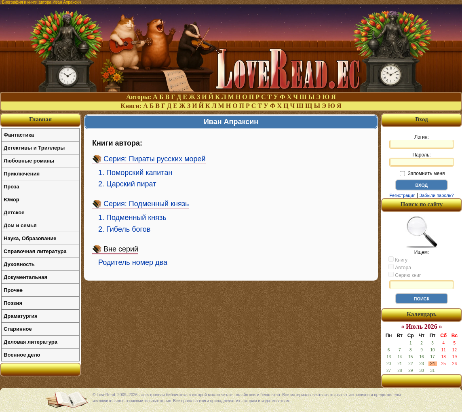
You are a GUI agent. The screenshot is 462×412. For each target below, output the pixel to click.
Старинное (18, 329)
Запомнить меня (422, 173)
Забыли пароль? (437, 195)
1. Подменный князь (132, 217)
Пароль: (421, 159)
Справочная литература (35, 251)
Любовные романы (29, 161)
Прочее (13, 290)
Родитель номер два (132, 262)
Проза (11, 187)
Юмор (11, 199)
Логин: (421, 141)
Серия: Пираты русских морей (154, 159)
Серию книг (404, 275)
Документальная (25, 277)
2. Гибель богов (124, 229)
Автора (399, 267)
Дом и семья (20, 225)
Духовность (19, 264)
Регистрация (402, 195)
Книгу (397, 259)
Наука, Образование (30, 238)
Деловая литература (30, 342)
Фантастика (19, 135)
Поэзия (13, 303)
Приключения (22, 174)
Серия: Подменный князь (146, 204)
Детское (14, 212)
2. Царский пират (127, 184)
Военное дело (22, 355)
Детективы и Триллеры (34, 148)
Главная (40, 119)
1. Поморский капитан (135, 173)
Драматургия (21, 316)
